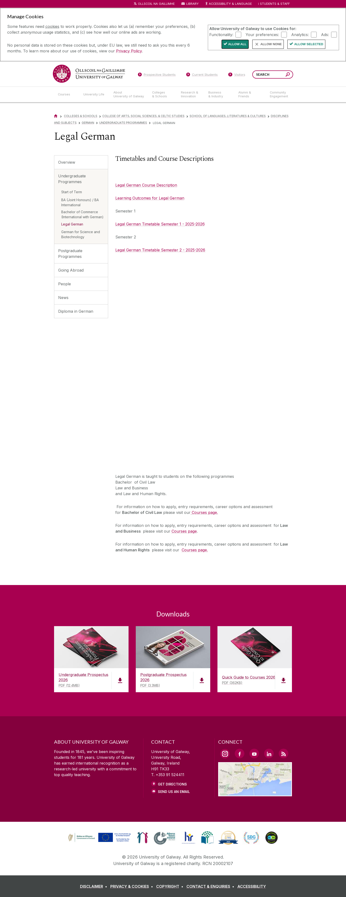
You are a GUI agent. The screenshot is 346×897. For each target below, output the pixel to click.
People (64, 283)
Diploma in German (75, 311)
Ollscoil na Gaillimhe (156, 4)
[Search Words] (272, 74)
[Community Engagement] (279, 94)
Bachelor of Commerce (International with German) (82, 214)
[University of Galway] (89, 74)
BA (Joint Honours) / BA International (80, 202)
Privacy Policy (129, 51)
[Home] (55, 116)
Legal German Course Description (146, 185)
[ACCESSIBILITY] (251, 886)
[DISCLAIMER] (94, 886)
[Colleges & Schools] (162, 94)
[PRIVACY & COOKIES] (132, 886)
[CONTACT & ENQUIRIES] (211, 886)
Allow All (237, 44)
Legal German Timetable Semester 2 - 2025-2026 (160, 250)
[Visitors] (237, 75)
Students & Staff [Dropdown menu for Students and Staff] (275, 4)
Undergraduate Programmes (123, 123)
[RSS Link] (283, 753)
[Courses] (67, 94)
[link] (98, 837)
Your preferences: (262, 34)
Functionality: (221, 34)
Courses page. (195, 550)
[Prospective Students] (156, 75)
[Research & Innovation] (190, 94)
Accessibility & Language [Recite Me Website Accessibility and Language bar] (228, 4)
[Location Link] (255, 793)
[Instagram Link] (225, 754)
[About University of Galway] (129, 94)
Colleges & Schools (80, 116)
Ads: (325, 34)
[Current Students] (202, 75)
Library (192, 4)
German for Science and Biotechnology (80, 234)
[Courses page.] (204, 512)
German (88, 123)
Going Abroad (71, 270)
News (63, 297)
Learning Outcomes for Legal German (149, 198)
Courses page (184, 531)
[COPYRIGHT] (170, 886)
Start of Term (71, 192)
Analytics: (300, 34)
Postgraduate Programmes (70, 253)
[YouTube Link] (254, 753)
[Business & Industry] (219, 94)
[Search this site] (288, 75)
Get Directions (172, 784)
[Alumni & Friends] (250, 94)
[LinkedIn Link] (269, 753)
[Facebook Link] (239, 753)
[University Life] (94, 94)
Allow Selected (308, 44)
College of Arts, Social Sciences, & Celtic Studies (143, 116)
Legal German (72, 224)
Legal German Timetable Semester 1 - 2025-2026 (160, 224)
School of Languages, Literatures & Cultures (228, 116)
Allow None (271, 44)
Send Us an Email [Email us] (174, 792)
